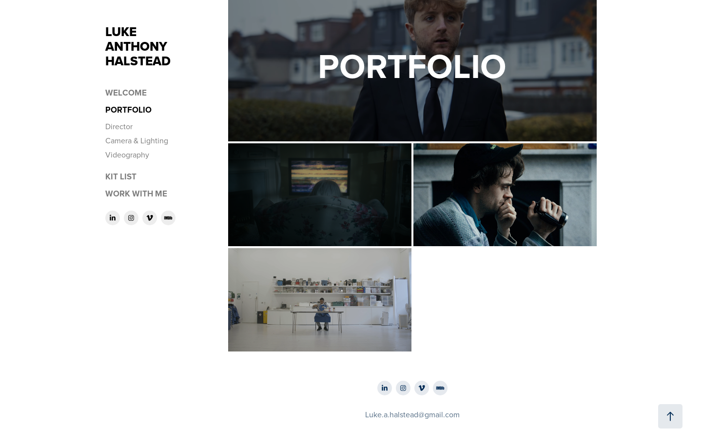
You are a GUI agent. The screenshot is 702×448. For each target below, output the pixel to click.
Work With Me (136, 193)
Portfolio (128, 110)
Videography (127, 154)
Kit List (120, 176)
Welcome (126, 92)
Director (119, 126)
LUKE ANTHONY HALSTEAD (180, 46)
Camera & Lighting (136, 140)
